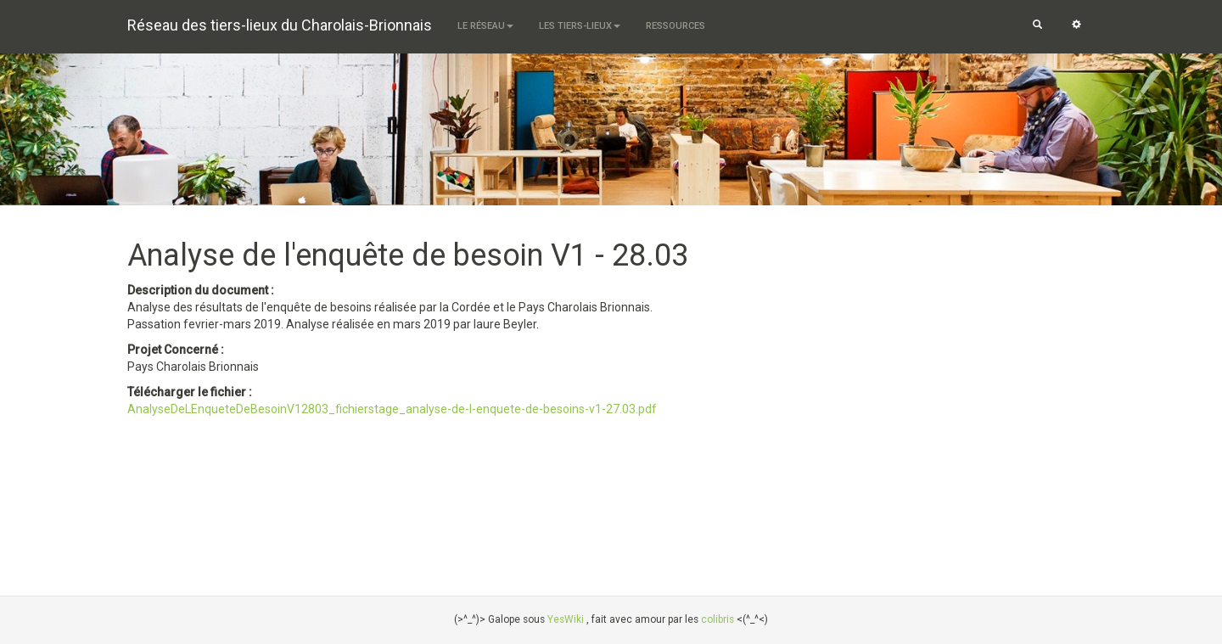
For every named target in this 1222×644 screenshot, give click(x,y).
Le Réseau (485, 25)
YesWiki (565, 619)
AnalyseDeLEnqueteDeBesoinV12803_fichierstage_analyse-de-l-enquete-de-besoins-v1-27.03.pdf (392, 409)
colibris (717, 619)
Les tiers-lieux (579, 25)
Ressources (675, 25)
